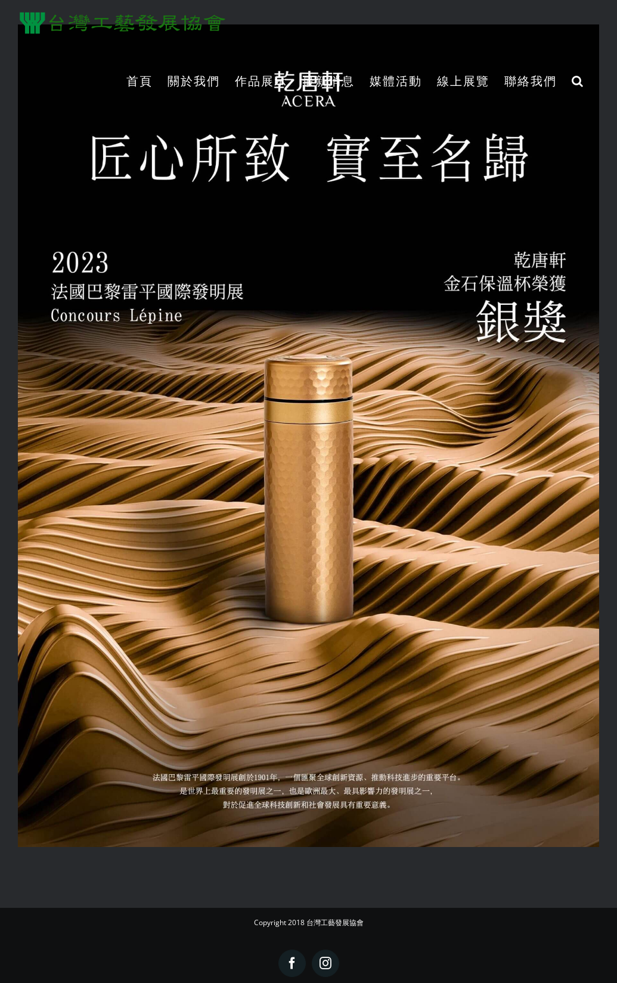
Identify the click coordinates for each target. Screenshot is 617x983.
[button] (578, 81)
